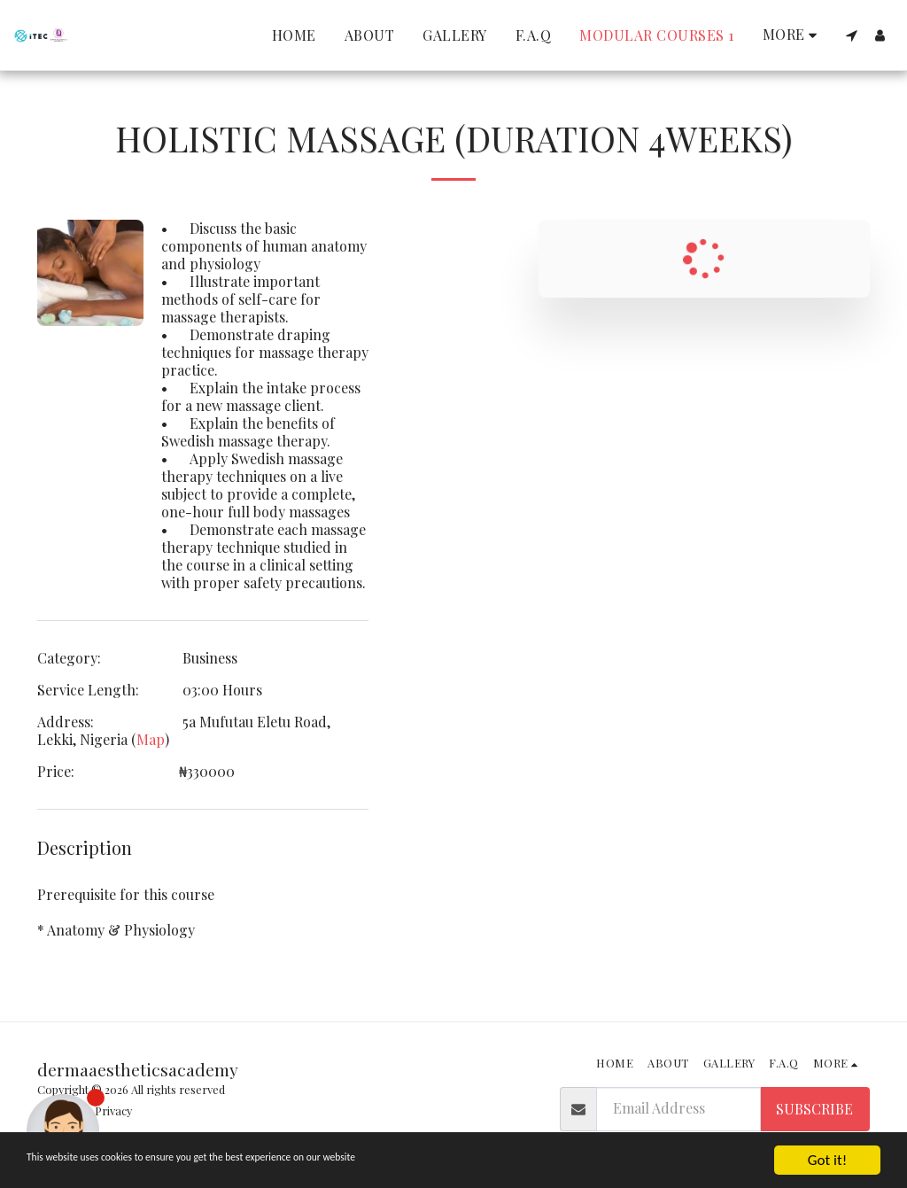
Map (150, 739)
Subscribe (814, 1108)
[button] (851, 35)
